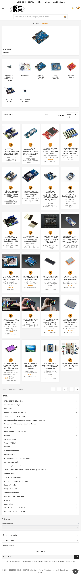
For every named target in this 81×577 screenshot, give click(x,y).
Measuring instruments (13, 466)
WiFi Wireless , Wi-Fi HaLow (14, 512)
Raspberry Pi (9, 409)
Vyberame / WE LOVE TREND (15, 496)
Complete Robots (10, 489)
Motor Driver (8, 504)
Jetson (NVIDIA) (10, 443)
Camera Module (10, 485)
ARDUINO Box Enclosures (25, 100)
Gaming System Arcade (13, 492)
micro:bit (7, 428)
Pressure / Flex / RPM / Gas (14, 416)
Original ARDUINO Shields (56, 77)
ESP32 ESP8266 (10, 439)
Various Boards (10, 454)
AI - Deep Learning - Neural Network (17, 458)
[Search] (38, 17)
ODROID (7, 447)
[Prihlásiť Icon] (73, 8)
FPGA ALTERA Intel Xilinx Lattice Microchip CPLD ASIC (25, 470)
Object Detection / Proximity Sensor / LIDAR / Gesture (24, 420)
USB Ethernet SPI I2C (12, 450)
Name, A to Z (72, 115)
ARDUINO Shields (9, 100)
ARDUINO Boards (71, 76)
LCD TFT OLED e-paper (12, 477)
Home (5, 396)
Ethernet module (10, 473)
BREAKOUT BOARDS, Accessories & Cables (9, 78)
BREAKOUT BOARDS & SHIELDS (15, 412)
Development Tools (11, 462)
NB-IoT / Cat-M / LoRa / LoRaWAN (17, 508)
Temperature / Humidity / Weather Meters (20, 424)
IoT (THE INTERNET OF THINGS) (16, 481)
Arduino (7, 435)
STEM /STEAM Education (13, 401)
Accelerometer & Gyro (12, 405)
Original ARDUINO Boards (40, 77)
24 (71, 389)
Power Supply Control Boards (15, 431)
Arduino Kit (25, 75)
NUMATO (7, 500)
